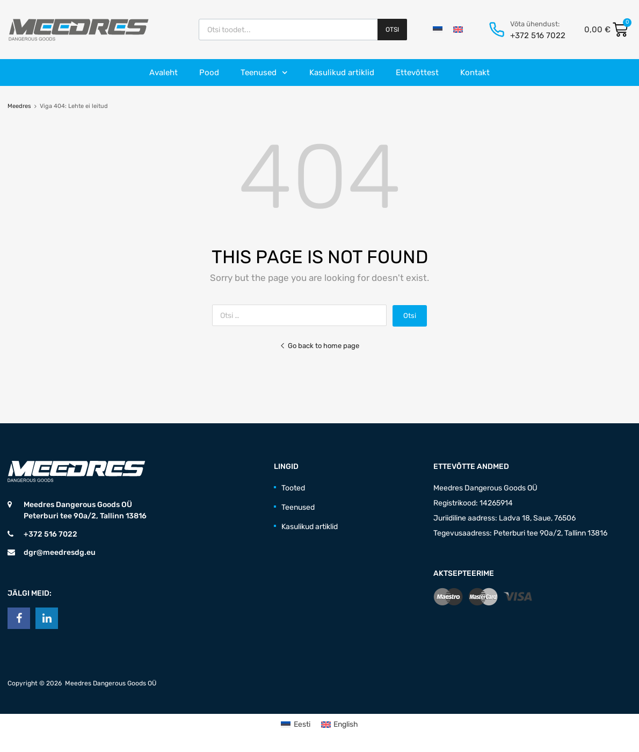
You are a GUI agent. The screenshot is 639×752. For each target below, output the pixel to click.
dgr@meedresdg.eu (60, 552)
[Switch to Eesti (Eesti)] (295, 725)
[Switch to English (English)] (340, 725)
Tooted (293, 488)
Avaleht (163, 72)
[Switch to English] (458, 30)
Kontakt (475, 72)
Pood (209, 72)
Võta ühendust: (535, 24)
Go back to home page (319, 346)
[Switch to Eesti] (437, 30)
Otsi (392, 29)
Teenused (264, 72)
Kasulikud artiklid (341, 72)
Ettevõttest (417, 72)
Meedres (19, 106)
